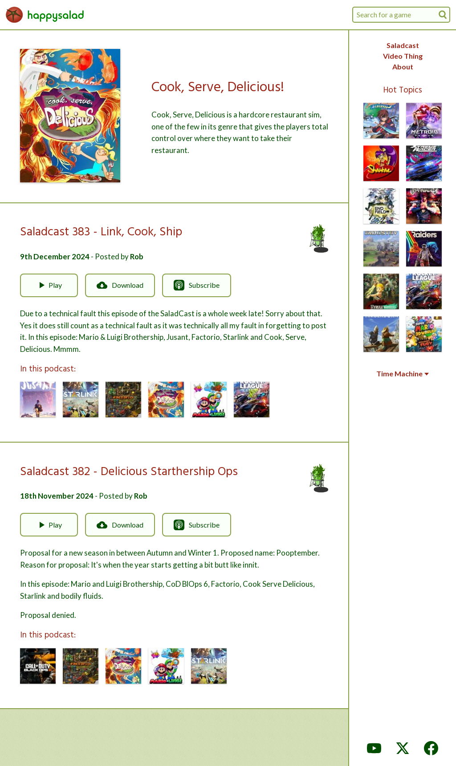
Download (120, 285)
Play (49, 285)
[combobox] (401, 15)
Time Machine (402, 374)
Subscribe (197, 285)
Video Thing (403, 56)
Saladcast (403, 45)
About (402, 66)
